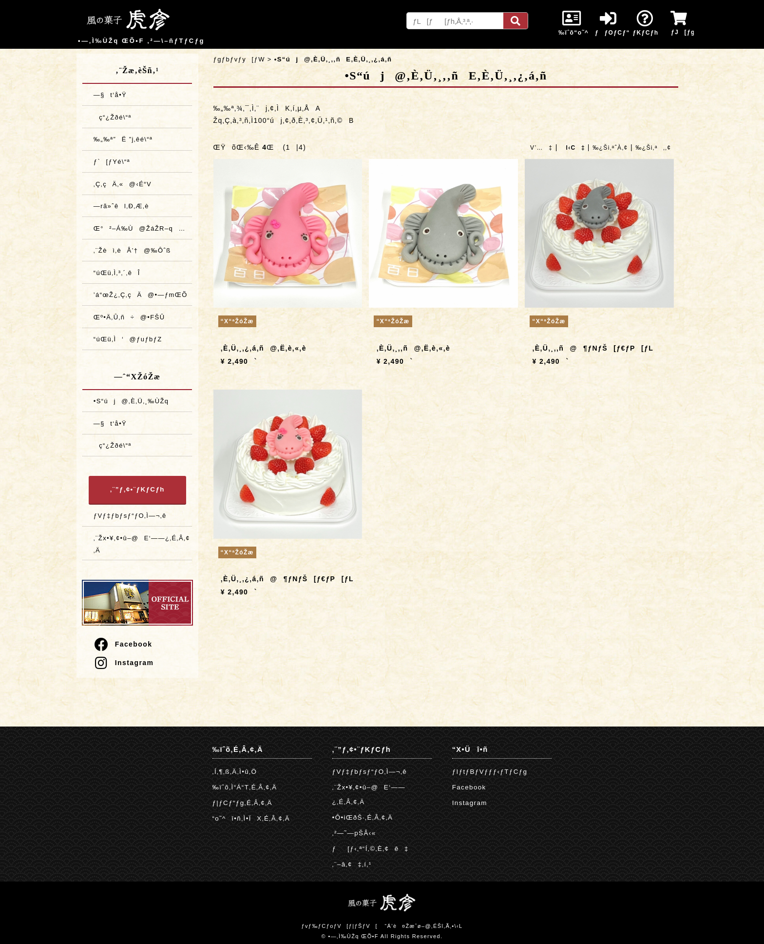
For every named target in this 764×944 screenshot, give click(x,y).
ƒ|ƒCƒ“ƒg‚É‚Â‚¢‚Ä (242, 802)
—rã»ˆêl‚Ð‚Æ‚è (121, 206)
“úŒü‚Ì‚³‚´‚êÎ (117, 272)
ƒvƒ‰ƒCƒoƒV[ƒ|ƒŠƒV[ (339, 926)
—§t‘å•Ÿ (110, 94)
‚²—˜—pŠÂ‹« (354, 833)
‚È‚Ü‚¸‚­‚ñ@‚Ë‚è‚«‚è (414, 348)
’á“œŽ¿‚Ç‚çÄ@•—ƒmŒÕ (141, 294)
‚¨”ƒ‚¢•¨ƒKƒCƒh (137, 489)
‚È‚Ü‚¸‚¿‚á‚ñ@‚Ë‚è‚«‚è (263, 348)
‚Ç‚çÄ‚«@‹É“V (123, 184)
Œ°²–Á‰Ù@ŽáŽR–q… (140, 228)
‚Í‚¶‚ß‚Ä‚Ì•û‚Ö (234, 771)
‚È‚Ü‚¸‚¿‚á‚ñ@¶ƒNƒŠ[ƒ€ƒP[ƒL (287, 579)
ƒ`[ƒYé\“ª (112, 161)
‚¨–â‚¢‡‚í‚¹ (352, 864)
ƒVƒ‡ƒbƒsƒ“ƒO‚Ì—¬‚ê (130, 515)
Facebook (123, 644)
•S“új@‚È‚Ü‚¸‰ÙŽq (131, 401)
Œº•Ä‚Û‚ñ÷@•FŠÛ (129, 317)
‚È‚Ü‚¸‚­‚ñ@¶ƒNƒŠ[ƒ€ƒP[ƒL (593, 348)
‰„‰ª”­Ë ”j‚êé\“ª (123, 139)
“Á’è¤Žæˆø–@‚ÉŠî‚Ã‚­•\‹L (423, 926)
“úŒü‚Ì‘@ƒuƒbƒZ (128, 339)
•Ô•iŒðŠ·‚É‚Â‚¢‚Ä (362, 817)
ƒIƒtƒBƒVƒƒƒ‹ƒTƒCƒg (490, 771)
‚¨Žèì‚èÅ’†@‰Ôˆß (132, 250)
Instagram (123, 663)
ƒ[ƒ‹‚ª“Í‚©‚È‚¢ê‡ (370, 848)
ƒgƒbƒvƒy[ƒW (239, 59)
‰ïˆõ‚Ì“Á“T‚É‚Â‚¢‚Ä (244, 787)
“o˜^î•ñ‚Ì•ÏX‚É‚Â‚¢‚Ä (251, 818)
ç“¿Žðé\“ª (113, 117)
